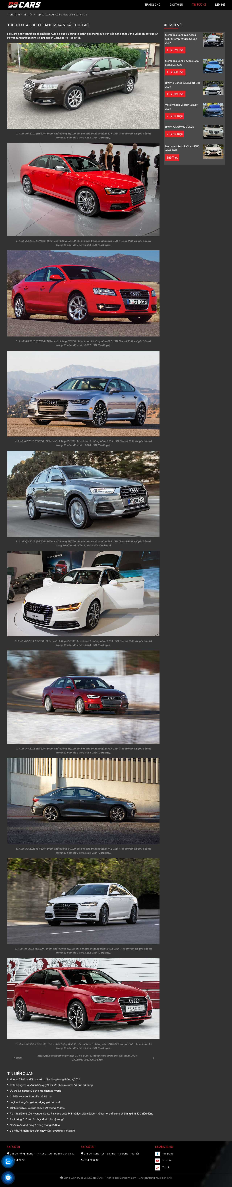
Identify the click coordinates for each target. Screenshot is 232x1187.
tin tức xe (199, 4)
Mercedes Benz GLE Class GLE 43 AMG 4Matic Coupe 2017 (181, 39)
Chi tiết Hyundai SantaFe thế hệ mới (31, 1096)
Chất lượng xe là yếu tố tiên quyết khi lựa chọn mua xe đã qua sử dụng (51, 1085)
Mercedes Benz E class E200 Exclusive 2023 (182, 62)
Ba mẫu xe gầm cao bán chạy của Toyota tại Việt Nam (42, 1130)
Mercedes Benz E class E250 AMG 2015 (182, 148)
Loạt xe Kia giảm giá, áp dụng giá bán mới (35, 1102)
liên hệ (220, 4)
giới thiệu (176, 4)
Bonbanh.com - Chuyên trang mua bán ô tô (146, 1177)
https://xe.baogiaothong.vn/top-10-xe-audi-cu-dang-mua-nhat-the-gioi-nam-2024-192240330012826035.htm (88, 1057)
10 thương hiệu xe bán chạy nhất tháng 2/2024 (37, 1108)
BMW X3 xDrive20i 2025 (179, 126)
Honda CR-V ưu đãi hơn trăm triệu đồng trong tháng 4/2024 (45, 1079)
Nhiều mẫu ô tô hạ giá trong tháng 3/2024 (34, 1125)
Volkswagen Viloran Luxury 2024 (181, 106)
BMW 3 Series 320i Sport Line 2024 (182, 84)
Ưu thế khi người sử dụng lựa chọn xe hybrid (35, 1090)
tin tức (28, 14)
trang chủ (152, 4)
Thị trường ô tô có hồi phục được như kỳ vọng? (37, 1119)
